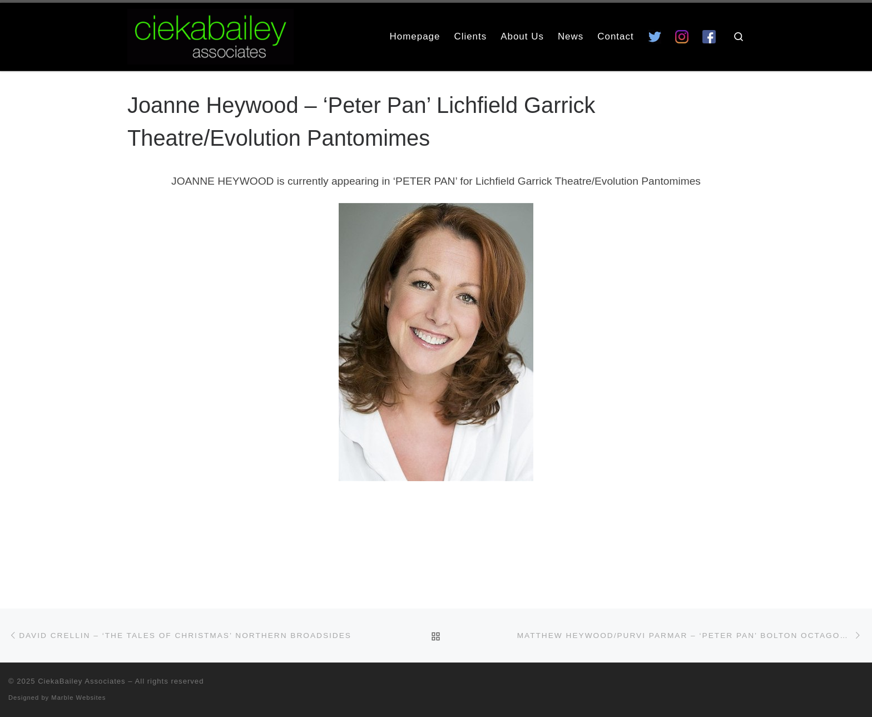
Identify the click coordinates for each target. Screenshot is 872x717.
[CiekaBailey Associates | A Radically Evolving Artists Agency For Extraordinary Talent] (210, 35)
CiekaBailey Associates (82, 681)
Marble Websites (78, 697)
